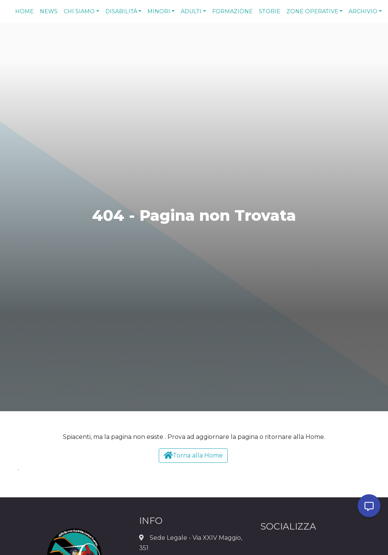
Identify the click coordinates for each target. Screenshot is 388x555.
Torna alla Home (193, 455)
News (49, 11)
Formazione (232, 11)
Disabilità (121, 11)
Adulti (191, 11)
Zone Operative (312, 11)
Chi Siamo (79, 11)
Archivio (363, 11)
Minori (158, 11)
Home (24, 11)
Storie (269, 11)
